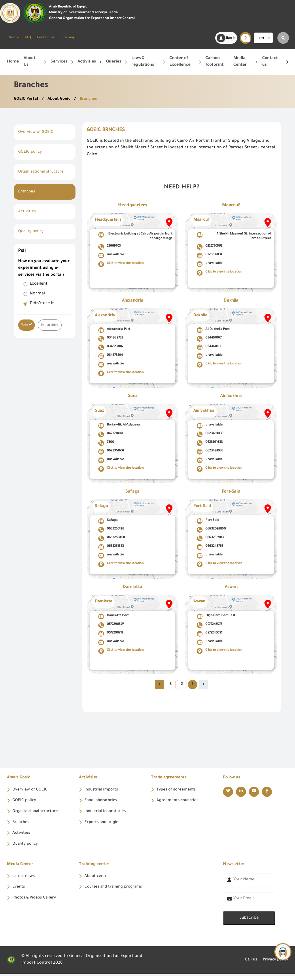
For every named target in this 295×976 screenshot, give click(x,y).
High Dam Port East (216, 616)
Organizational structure (43, 172)
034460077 (209, 339)
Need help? (182, 187)
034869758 (110, 339)
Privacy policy (274, 962)
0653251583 (111, 547)
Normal (37, 294)
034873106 (110, 347)
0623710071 (110, 434)
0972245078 (209, 625)
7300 (106, 443)
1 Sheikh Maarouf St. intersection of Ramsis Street (234, 236)
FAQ (28, 38)
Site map (67, 38)
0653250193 (111, 530)
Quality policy (32, 231)
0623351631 (111, 452)
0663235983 (210, 538)
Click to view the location (121, 264)
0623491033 (210, 434)
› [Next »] (159, 684)
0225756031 (209, 255)
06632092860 (211, 530)
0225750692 (209, 247)
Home (14, 38)
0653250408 (111, 538)
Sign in (226, 38)
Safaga (108, 521)
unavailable (111, 255)
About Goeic (60, 99)
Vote (26, 325)
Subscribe (249, 920)
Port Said (208, 521)
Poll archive (50, 325)
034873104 (110, 356)
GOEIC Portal (27, 99)
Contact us (45, 38)
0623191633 (210, 443)
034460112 (209, 347)
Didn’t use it (42, 303)
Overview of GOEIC (36, 132)
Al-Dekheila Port (213, 330)
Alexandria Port (114, 330)
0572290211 (110, 634)
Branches (91, 99)
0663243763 (210, 547)
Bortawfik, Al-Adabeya (119, 426)
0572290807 (111, 625)
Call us (247, 962)
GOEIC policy (30, 152)
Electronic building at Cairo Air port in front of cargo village (135, 236)
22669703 (109, 247)
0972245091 (209, 634)
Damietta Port (113, 616)
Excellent (39, 284)
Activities (27, 211)
